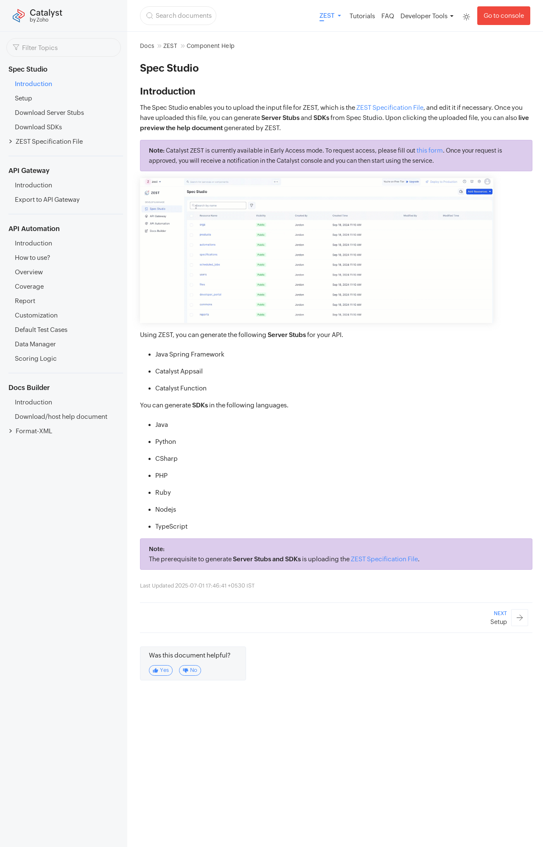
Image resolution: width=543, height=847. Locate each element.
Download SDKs (38, 127)
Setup (23, 98)
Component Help (211, 45)
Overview (29, 272)
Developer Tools (424, 16)
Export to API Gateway (47, 199)
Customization (36, 315)
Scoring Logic (36, 358)
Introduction (33, 83)
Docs (147, 45)
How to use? (32, 257)
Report (25, 300)
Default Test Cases (41, 329)
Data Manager (35, 344)
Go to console (504, 15)
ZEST (170, 45)
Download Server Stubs (49, 112)
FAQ (387, 16)
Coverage (29, 286)
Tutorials (362, 16)
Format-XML (34, 431)
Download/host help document (61, 416)
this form (430, 150)
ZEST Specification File (49, 141)
